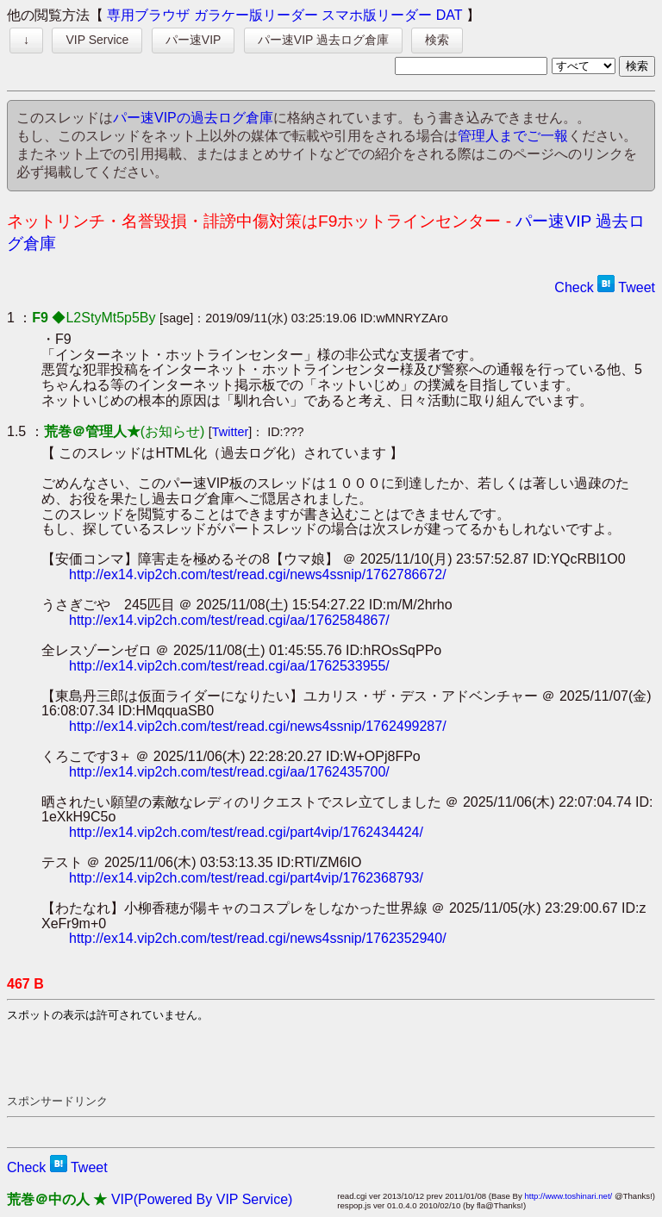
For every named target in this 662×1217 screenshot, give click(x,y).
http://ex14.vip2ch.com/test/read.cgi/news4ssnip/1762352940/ (258, 938)
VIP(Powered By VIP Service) (201, 1199)
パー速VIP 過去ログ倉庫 (323, 40)
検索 (437, 40)
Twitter (230, 432)
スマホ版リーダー (377, 15)
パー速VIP (194, 40)
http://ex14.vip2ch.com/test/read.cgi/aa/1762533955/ (229, 665)
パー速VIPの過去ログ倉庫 (193, 117)
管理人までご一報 (513, 135)
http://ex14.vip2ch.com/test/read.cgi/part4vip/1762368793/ (246, 878)
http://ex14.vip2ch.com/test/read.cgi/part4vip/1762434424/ (246, 832)
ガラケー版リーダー (256, 15)
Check (573, 287)
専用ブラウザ (148, 15)
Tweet (636, 287)
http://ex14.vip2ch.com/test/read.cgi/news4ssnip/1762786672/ (258, 574)
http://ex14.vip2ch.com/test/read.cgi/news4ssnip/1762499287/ (258, 726)
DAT (449, 15)
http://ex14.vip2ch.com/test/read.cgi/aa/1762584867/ (229, 620)
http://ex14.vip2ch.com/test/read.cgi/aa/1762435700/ (229, 772)
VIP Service (97, 40)
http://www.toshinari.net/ (568, 1196)
